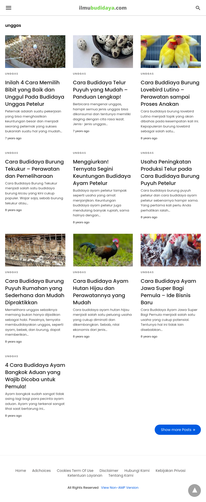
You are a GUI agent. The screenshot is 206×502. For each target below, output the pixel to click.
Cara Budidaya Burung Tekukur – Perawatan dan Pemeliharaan (34, 169)
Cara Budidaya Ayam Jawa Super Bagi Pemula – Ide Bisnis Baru (168, 291)
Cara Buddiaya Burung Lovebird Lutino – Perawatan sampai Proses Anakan (170, 93)
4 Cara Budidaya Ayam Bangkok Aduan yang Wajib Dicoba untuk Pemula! (35, 375)
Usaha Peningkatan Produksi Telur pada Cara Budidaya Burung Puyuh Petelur (170, 172)
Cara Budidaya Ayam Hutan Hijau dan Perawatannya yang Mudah (100, 291)
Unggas (11, 74)
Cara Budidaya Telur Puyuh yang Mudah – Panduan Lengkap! (100, 89)
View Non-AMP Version (119, 487)
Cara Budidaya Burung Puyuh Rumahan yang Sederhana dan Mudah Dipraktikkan (34, 291)
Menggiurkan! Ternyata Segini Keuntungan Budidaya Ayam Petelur (102, 172)
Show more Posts (176, 429)
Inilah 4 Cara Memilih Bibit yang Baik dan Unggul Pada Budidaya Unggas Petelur (34, 93)
